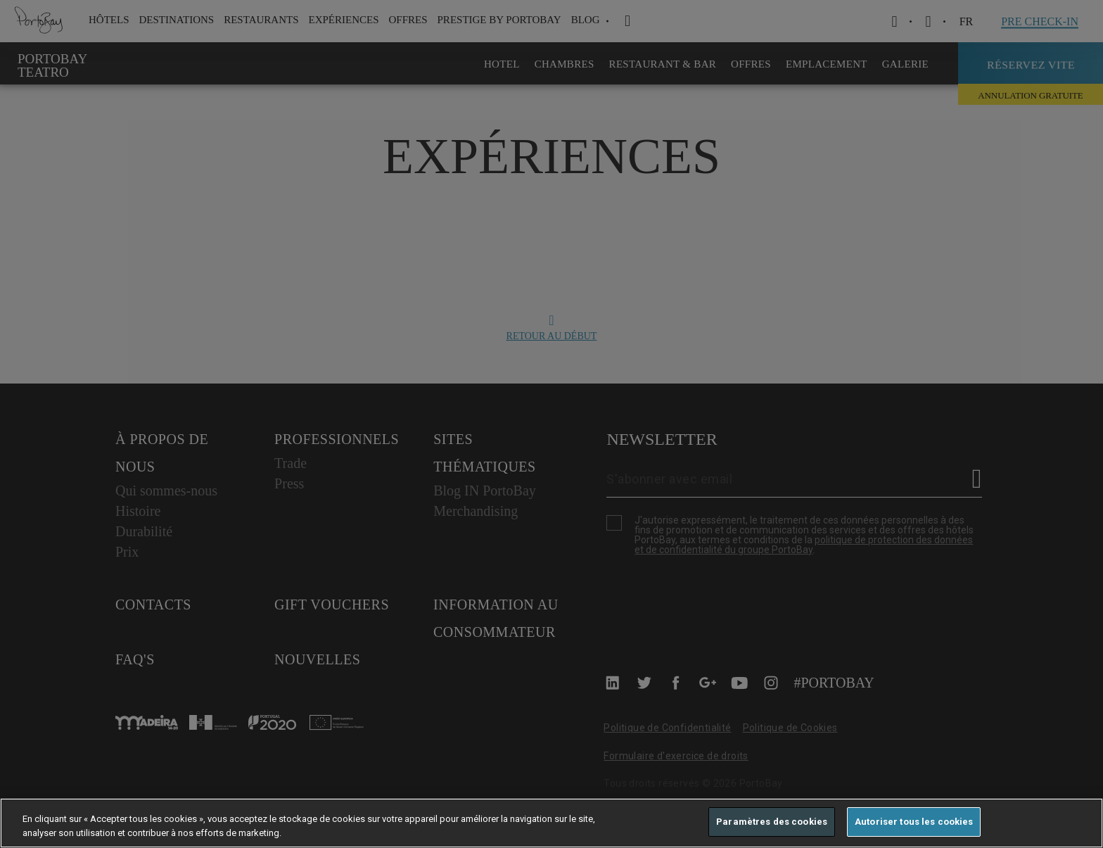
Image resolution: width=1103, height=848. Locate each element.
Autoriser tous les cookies (914, 821)
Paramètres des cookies (771, 821)
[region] (551, 823)
